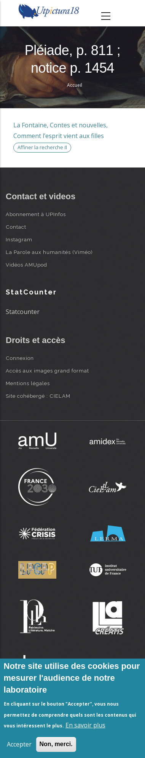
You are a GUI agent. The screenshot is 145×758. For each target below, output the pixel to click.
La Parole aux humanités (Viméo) (49, 252)
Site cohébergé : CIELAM (38, 396)
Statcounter (23, 311)
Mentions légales (28, 383)
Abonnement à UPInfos (36, 214)
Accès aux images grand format (47, 371)
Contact (16, 227)
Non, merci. (56, 744)
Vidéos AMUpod (26, 265)
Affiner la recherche (42, 147)
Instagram (19, 239)
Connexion (20, 358)
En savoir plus (85, 725)
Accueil (74, 85)
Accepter (19, 744)
